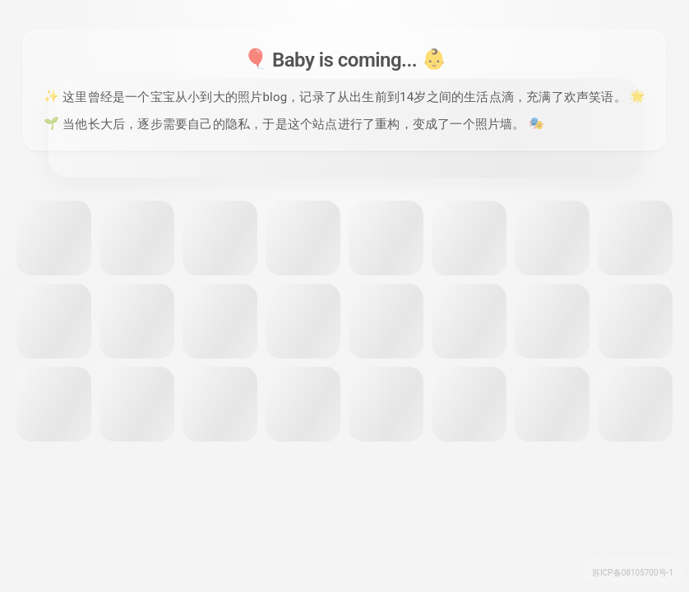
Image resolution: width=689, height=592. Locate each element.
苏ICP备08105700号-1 (632, 572)
